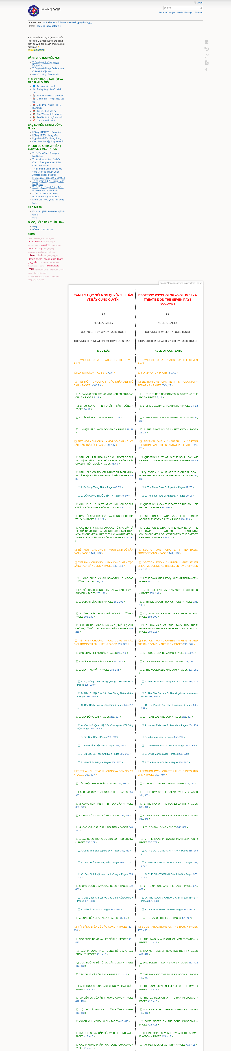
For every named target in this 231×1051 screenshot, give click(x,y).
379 (93, 591)
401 (77, 638)
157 (97, 331)
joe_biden (33, 262)
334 (125, 533)
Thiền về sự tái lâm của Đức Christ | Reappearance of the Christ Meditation (46, 162)
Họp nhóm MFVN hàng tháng (46, 138)
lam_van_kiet (54, 262)
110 (126, 257)
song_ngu (55, 276)
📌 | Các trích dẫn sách (43, 120)
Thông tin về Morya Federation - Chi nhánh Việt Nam (48, 70)
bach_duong (56, 245)
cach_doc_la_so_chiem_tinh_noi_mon (41, 252)
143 (99, 302)
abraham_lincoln (39, 239)
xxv (110, 121)
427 (114, 966)
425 (114, 937)
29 (99, 134)
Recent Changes (167, 12)
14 (97, 146)
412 (104, 703)
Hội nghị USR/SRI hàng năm (46, 132)
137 (113, 194)
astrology (45, 245)
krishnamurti (44, 262)
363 (127, 600)
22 (89, 158)
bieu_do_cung (35, 248)
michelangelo (52, 265)
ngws (30, 273)
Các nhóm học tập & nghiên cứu (48, 141)
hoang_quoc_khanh (53, 259)
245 (94, 446)
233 (121, 410)
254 (93, 478)
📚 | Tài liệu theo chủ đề (44, 111)
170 (102, 331)
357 (77, 580)
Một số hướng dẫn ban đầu (45, 74)
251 (117, 419)
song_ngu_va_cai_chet (36, 280)
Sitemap (199, 12)
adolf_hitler (50, 239)
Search (201, 8)
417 (108, 817)
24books (62, 22)
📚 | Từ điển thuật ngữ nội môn (47, 117)
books (52, 22)
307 (125, 393)
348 (127, 564)
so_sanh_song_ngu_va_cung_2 (39, 276)
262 (115, 486)
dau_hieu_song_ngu (51, 256)
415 (126, 770)
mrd (31, 269)
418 (106, 809)
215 (121, 315)
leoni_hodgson (33, 266)
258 (98, 478)
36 (112, 213)
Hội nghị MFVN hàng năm (45, 135)
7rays (30, 239)
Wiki (34, 218)
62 (115, 236)
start (45, 22)
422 (99, 912)
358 (122, 600)
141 (93, 302)
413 (83, 750)
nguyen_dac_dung (41, 269)
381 (86, 650)
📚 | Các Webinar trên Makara (47, 114)
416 (91, 797)
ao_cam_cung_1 (49, 242)
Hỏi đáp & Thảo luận (42, 229)
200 (91, 366)
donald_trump (35, 259)
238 (92, 434)
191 (103, 342)
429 (93, 978)
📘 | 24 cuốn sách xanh (44, 86)
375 (127, 612)
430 (76, 679)
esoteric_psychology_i (80, 22)
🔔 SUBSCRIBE (38, 50)
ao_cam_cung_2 (34, 245)
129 (102, 268)
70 (119, 236)
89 (76, 228)
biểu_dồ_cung (49, 249)
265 (122, 494)
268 (127, 503)
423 (108, 920)
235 (86, 434)
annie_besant (35, 241)
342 (83, 556)
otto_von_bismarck (39, 273)
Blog (34, 226)
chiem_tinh (36, 255)
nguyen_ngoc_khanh (57, 269)
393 (92, 650)
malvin (42, 266)
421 (91, 880)
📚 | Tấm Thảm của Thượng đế (48, 95)
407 (93, 524)
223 (125, 402)
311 (119, 533)
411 (131, 688)
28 (119, 167)
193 (121, 351)
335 (77, 544)
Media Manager (185, 12)
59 (116, 213)
